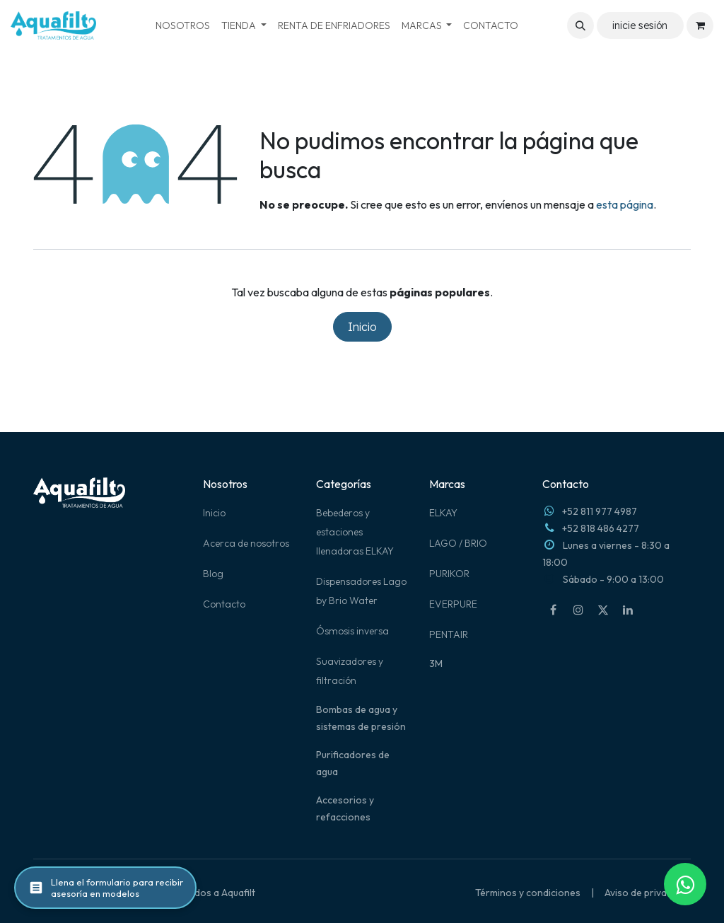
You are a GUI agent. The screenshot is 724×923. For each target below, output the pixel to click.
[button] (580, 25)
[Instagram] (578, 609)
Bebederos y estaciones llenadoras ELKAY (355, 531)
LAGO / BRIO (458, 543)
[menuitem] (183, 26)
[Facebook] (553, 609)
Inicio (362, 327)
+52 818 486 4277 (600, 528)
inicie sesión (639, 25)
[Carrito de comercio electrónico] (700, 25)
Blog (213, 573)
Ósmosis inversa (352, 631)
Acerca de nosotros (246, 543)
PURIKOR (449, 573)
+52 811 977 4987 (599, 511)
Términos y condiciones (527, 892)
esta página (624, 204)
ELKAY (443, 512)
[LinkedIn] (628, 609)
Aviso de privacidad (648, 892)
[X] (603, 609)
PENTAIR (448, 634)
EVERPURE (453, 604)
